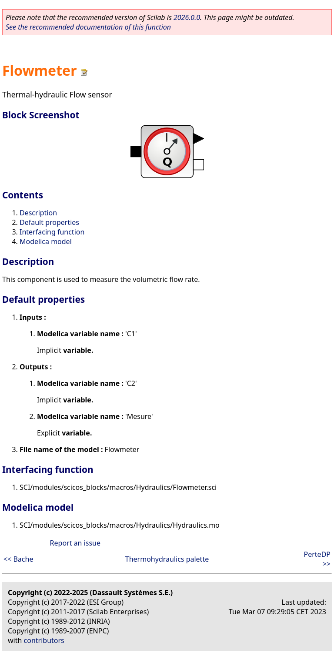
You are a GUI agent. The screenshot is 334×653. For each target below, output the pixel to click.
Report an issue (75, 543)
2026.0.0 (187, 17)
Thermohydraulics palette (167, 559)
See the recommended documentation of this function (88, 27)
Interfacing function (52, 232)
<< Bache (18, 559)
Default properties (49, 222)
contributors (44, 640)
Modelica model (46, 241)
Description (38, 213)
